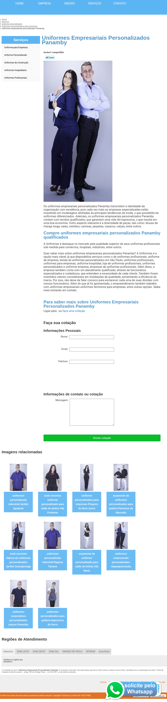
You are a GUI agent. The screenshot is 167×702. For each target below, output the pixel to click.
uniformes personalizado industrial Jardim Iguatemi (18, 502)
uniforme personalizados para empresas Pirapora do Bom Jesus (87, 502)
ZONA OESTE (39, 651)
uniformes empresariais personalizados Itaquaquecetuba (121, 560)
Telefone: (86, 362)
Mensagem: (85, 412)
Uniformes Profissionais (15, 78)
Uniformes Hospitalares (15, 70)
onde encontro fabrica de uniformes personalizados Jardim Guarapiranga (18, 560)
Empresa (44, 3)
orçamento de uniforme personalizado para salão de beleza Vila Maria (86, 562)
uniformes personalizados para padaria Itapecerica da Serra (53, 618)
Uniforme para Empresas (16, 47)
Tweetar (50, 57)
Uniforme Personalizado (15, 55)
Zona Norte (104, 651)
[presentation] (70, 379)
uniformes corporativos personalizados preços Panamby (18, 618)
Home (19, 3)
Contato (119, 3)
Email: (87, 349)
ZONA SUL (54, 651)
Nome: (87, 337)
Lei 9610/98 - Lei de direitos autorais (61, 672)
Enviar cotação (102, 438)
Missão (70, 3)
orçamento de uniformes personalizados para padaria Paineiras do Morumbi (121, 504)
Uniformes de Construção (16, 62)
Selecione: (8, 651)
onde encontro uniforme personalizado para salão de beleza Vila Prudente (52, 504)
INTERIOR (90, 651)
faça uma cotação (73, 311)
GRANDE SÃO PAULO (72, 651)
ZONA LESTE (23, 651)
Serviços (94, 3)
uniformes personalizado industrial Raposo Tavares (52, 560)
